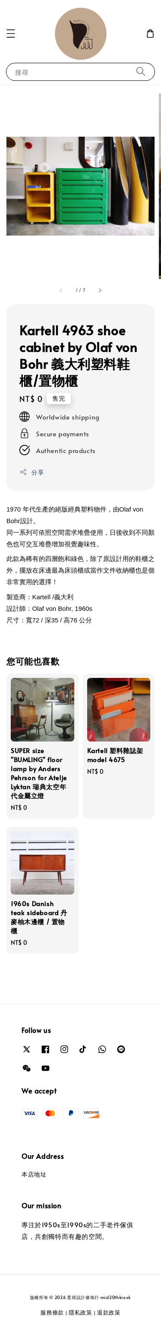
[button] (10, 33)
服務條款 (52, 1312)
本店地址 (33, 1174)
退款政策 (109, 1312)
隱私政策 (80, 1312)
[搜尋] (141, 71)
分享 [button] (31, 472)
